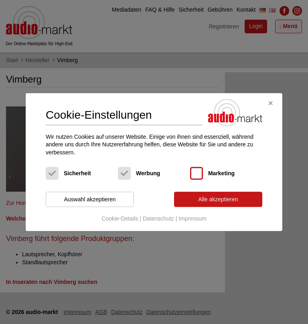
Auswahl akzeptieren (90, 199)
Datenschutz (158, 218)
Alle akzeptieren (218, 199)
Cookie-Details (119, 218)
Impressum (192, 218)
